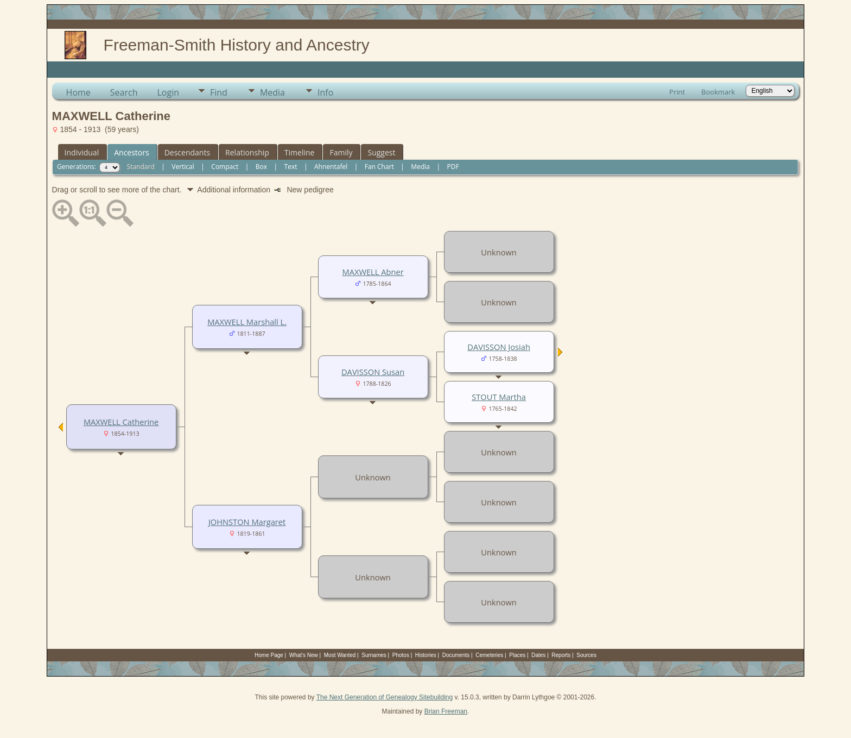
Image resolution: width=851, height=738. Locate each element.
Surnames (373, 655)
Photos (400, 655)
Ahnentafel (330, 166)
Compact (224, 166)
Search (124, 92)
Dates (538, 655)
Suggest (381, 152)
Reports (560, 655)
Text (290, 166)
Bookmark (718, 92)
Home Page (269, 655)
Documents (456, 655)
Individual (82, 152)
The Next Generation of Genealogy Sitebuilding (384, 697)
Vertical (183, 166)
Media (272, 92)
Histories (425, 655)
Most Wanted (340, 655)
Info (325, 92)
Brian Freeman (445, 711)
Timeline (299, 152)
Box (261, 166)
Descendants (187, 152)
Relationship (247, 152)
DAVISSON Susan (372, 371)
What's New (303, 655)
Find (218, 92)
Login (168, 92)
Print (677, 92)
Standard (141, 166)
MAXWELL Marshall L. (247, 321)
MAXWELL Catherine (121, 421)
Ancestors (131, 152)
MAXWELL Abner (373, 271)
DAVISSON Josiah (498, 346)
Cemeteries (489, 655)
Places (517, 655)
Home (78, 92)
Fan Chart (379, 166)
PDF (453, 166)
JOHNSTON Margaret (246, 521)
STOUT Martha (499, 396)
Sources (586, 655)
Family (340, 152)
